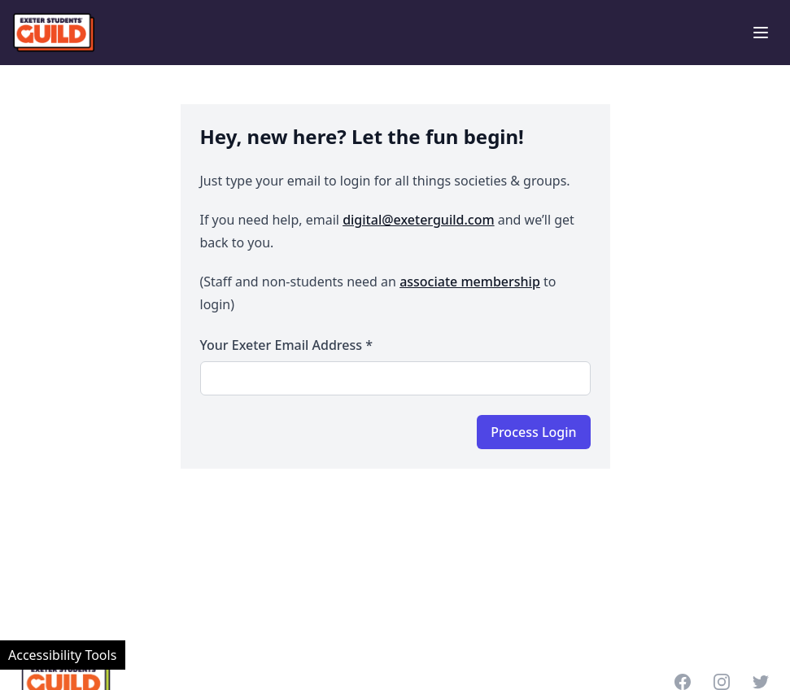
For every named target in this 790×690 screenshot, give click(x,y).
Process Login (533, 432)
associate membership (469, 281)
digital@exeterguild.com (418, 220)
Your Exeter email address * (286, 345)
